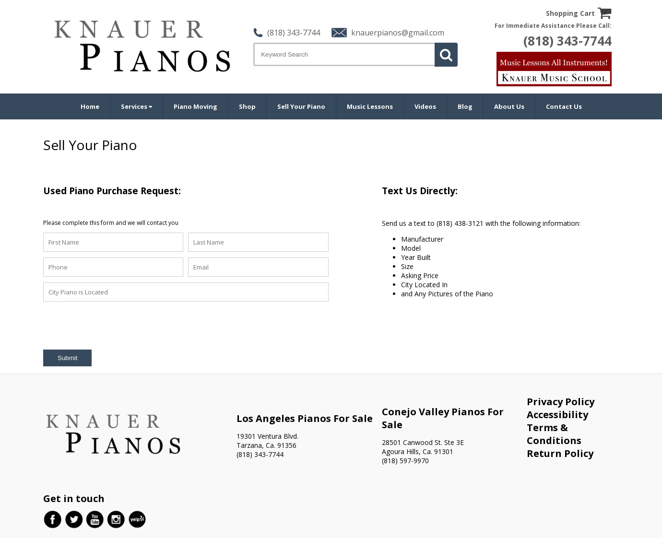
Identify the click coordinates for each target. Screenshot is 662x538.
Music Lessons (370, 106)
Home (90, 106)
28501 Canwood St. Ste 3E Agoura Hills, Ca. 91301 (423, 447)
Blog (465, 106)
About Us (509, 106)
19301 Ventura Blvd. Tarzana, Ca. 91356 (267, 441)
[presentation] (116, 326)
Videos (425, 106)
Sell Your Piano (301, 106)
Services (136, 106)
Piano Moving (195, 106)
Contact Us (564, 106)
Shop (247, 106)
